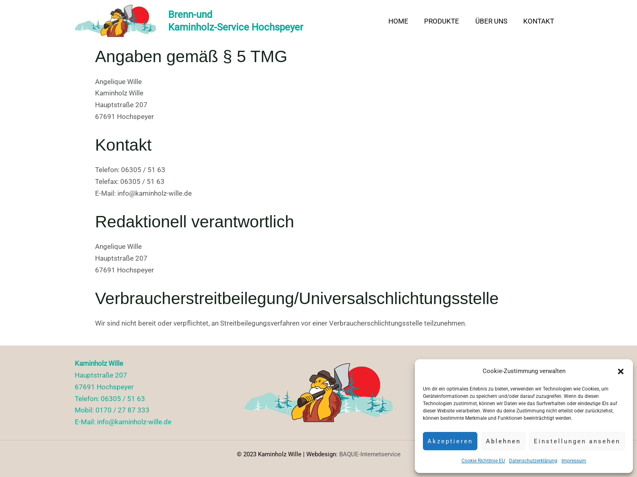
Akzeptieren (450, 441)
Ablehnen (503, 441)
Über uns (495, 21)
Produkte (447, 21)
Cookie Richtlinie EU (483, 461)
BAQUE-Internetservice (370, 454)
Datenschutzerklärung (533, 461)
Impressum (573, 461)
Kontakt (539, 21)
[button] (621, 371)
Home (406, 21)
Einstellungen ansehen (577, 441)
